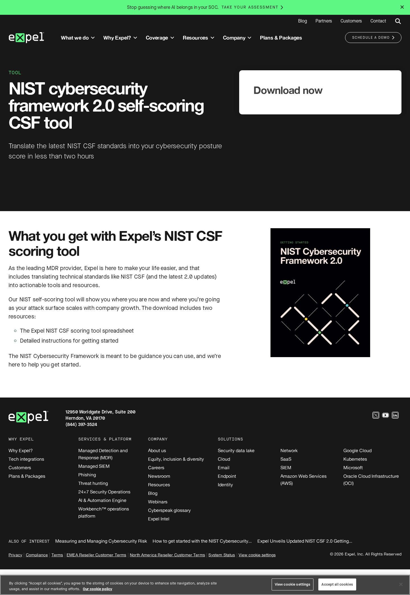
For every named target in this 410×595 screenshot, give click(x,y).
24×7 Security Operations (104, 492)
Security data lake (236, 450)
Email (223, 467)
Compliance (37, 554)
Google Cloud (357, 450)
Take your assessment (250, 7)
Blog (302, 21)
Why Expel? (21, 450)
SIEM (285, 467)
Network (289, 450)
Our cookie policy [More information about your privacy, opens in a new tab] (97, 588)
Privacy (15, 554)
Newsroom (159, 476)
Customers (351, 21)
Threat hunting (93, 483)
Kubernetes (355, 459)
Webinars (157, 502)
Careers (156, 467)
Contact (378, 21)
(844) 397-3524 (81, 424)
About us (157, 450)
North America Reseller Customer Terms (167, 554)
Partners (323, 21)
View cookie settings (257, 555)
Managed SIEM (94, 466)
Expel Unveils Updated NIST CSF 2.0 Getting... (304, 541)
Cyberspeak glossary (169, 510)
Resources (159, 484)
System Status (221, 554)
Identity (225, 484)
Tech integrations (26, 459)
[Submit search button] (398, 21)
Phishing (87, 474)
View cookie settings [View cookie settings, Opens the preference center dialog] (293, 584)
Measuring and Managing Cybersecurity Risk (101, 541)
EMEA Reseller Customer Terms (96, 554)
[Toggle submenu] (93, 37)
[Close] (401, 584)
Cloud (224, 459)
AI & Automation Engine (102, 500)
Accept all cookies (337, 584)
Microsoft (353, 467)
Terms (57, 554)
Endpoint (227, 476)
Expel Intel (158, 519)
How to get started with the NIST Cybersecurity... (202, 541)
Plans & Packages (27, 476)
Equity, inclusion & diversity (176, 459)
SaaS (285, 459)
